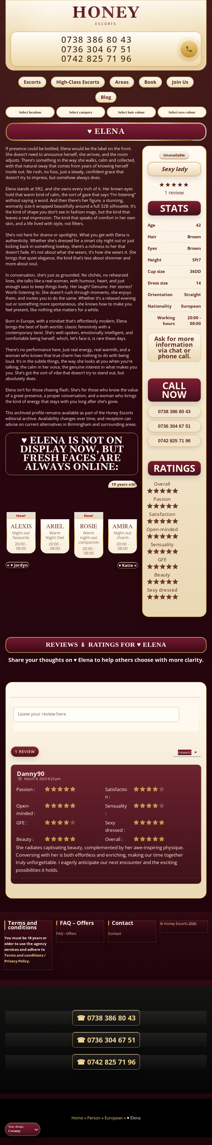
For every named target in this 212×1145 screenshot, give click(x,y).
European (114, 1119)
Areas (122, 82)
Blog (106, 98)
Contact (114, 934)
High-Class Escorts (77, 82)
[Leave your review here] (96, 715)
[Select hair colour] (131, 113)
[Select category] (80, 113)
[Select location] (30, 113)
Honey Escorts (176, 924)
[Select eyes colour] (182, 113)
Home (77, 1119)
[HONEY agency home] (106, 16)
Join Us (181, 82)
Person (93, 1119)
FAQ (59, 934)
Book (151, 82)
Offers (71, 934)
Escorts (31, 82)
